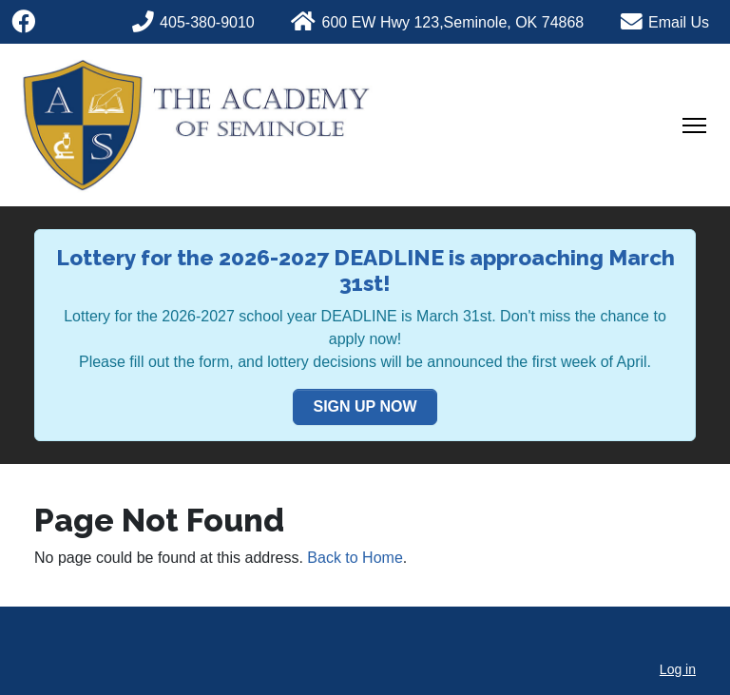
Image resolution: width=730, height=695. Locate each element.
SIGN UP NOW (364, 406)
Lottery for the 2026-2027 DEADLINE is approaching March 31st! (365, 270)
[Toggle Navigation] (694, 125)
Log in (678, 669)
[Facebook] (23, 22)
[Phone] (205, 20)
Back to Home (354, 558)
